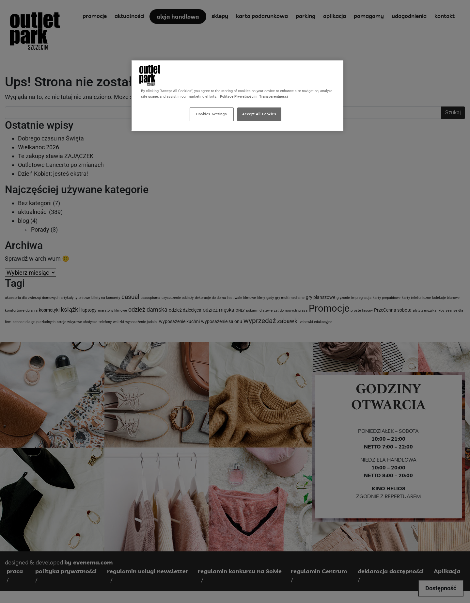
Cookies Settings (211, 114)
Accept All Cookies (259, 114)
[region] (237, 95)
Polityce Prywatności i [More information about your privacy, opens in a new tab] (239, 96)
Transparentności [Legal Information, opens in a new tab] (273, 96)
